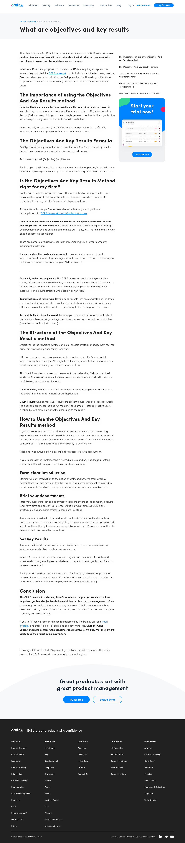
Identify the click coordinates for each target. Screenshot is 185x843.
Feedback (15, 761)
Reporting (15, 800)
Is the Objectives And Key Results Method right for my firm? (139, 75)
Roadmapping (17, 787)
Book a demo (143, 5)
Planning (148, 774)
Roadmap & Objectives (154, 787)
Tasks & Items (150, 800)
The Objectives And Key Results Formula (138, 66)
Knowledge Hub (52, 761)
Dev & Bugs (149, 761)
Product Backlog (18, 767)
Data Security (17, 819)
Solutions (59, 5)
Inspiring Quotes (52, 800)
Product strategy (118, 774)
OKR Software (17, 754)
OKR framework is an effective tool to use (64, 213)
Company (89, 5)
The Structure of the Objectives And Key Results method (138, 85)
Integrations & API (19, 813)
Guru (13, 806)
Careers (81, 767)
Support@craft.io (147, 837)
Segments (148, 793)
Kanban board (117, 754)
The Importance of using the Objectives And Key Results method (140, 58)
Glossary (32, 21)
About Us (82, 748)
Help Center (50, 748)
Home (23, 21)
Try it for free (142, 154)
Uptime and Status (53, 826)
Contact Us (82, 774)
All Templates (117, 748)
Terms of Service (118, 837)
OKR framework (57, 73)
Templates (49, 767)
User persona (117, 767)
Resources (74, 5)
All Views (148, 748)
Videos (47, 787)
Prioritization (16, 774)
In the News (83, 761)
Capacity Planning (152, 754)
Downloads (49, 774)
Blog (119, 5)
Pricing (46, 5)
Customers (82, 754)
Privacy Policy (132, 837)
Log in (131, 5)
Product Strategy (19, 748)
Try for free (164, 5)
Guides (48, 780)
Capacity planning (19, 780)
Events (47, 793)
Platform (33, 5)
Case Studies (105, 5)
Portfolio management (21, 793)
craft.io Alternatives (53, 819)
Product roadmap (119, 761)
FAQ (46, 806)
